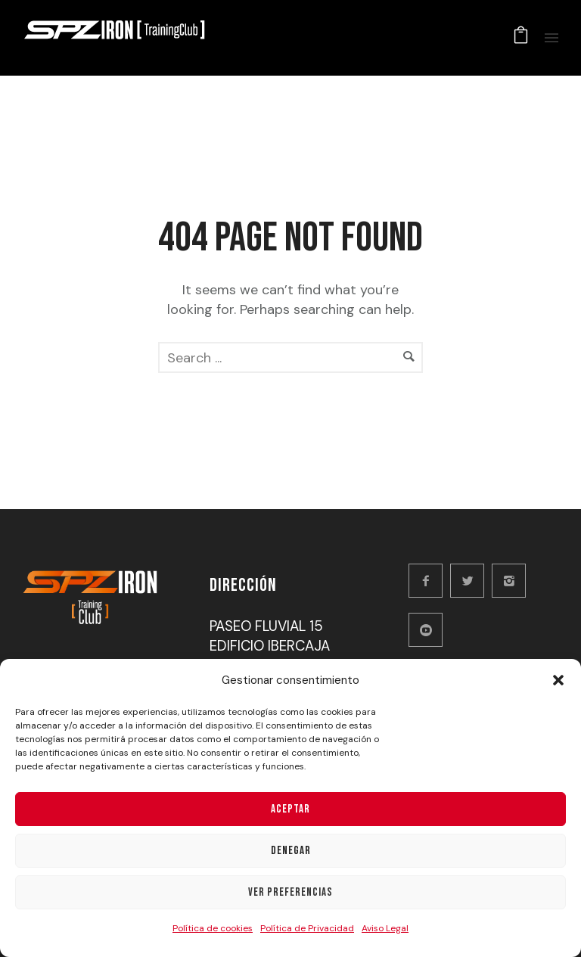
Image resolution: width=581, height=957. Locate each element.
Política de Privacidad (307, 928)
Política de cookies (212, 928)
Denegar (291, 851)
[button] (558, 680)
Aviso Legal (385, 928)
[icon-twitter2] (471, 581)
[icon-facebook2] (429, 581)
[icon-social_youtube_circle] (429, 630)
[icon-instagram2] (512, 581)
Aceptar (290, 809)
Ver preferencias (290, 892)
